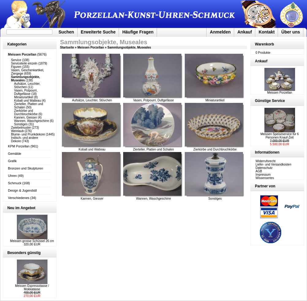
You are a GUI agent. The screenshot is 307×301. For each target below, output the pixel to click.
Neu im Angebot (21, 208)
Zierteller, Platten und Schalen (153, 149)
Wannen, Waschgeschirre (31, 121)
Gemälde (14, 153)
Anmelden (220, 31)
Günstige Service (270, 101)
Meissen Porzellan (91, 47)
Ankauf (244, 31)
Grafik (12, 161)
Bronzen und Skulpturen (25, 168)
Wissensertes (265, 178)
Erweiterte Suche (98, 31)
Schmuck (14, 183)
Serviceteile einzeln (24, 63)
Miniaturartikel (23, 97)
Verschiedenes (18, 198)
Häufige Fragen (138, 31)
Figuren (16, 66)
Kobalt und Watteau (27, 100)
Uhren (12, 176)
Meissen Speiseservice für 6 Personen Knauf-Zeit (279, 135)
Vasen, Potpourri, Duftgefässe (26, 92)
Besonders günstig (24, 253)
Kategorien (17, 44)
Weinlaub (17, 131)
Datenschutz (264, 168)
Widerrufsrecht (265, 161)
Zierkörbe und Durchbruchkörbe (26, 112)
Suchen (66, 31)
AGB (259, 171)
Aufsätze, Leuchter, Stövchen (92, 100)
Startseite (67, 47)
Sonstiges (21, 124)
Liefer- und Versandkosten (273, 164)
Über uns (290, 31)
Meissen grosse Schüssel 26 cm (32, 241)
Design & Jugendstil (22, 190)
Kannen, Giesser (25, 117)
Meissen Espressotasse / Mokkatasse (32, 287)
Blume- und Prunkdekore (28, 134)
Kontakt (267, 31)
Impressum (263, 174)
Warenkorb (264, 44)
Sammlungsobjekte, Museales (129, 47)
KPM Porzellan (18, 146)
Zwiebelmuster (21, 127)
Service (16, 60)
